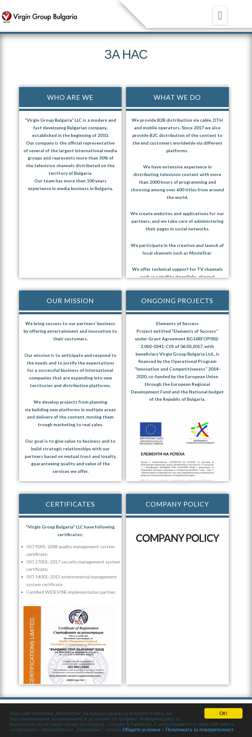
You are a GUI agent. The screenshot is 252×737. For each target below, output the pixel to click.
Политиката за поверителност (199, 729)
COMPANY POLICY (177, 538)
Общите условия (141, 729)
